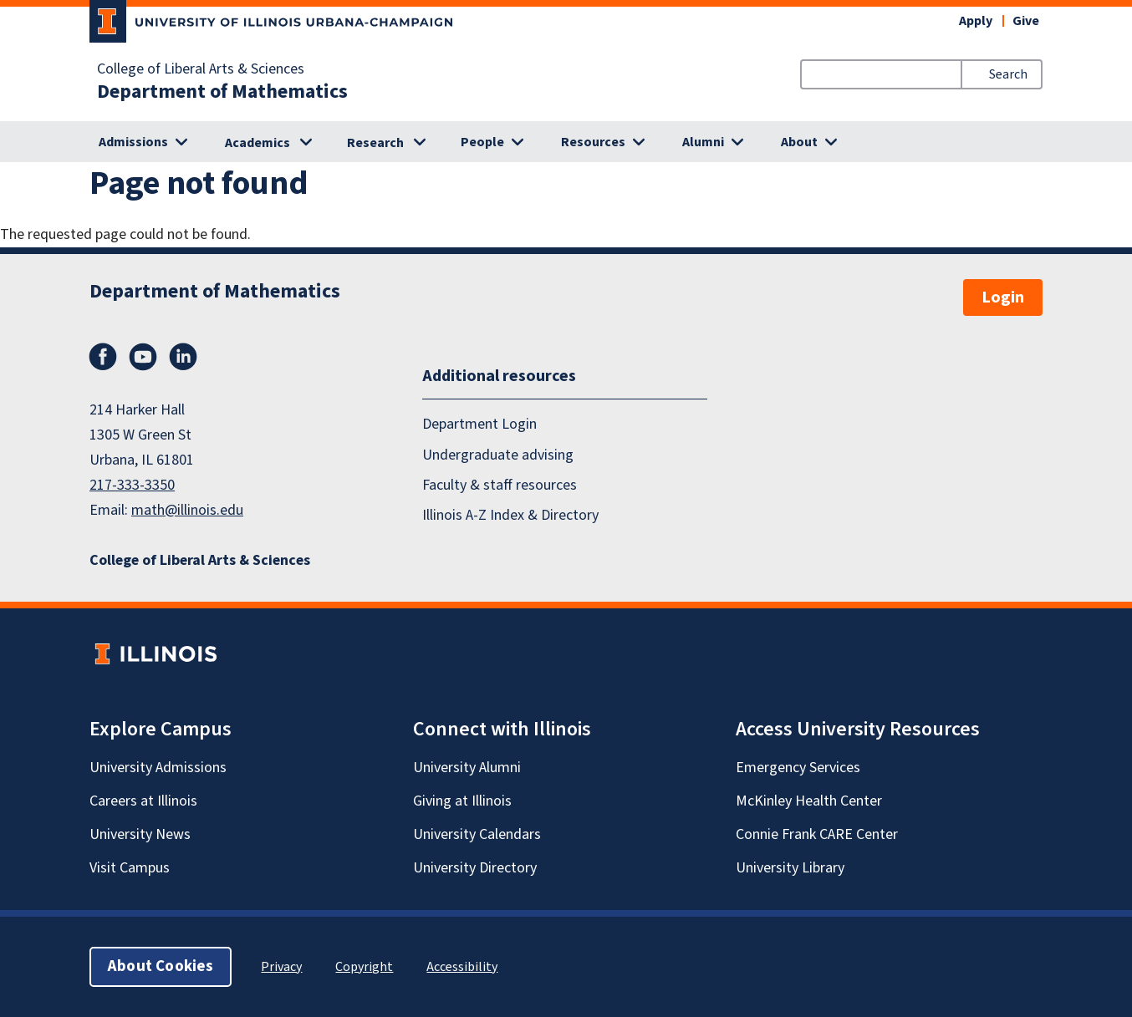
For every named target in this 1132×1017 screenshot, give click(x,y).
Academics (257, 143)
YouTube (143, 356)
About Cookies (160, 966)
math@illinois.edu (187, 510)
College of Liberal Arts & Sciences (200, 69)
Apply (975, 21)
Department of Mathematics (222, 91)
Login (1003, 297)
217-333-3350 (132, 485)
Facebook (102, 356)
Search (1008, 74)
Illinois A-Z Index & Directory (510, 515)
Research (375, 143)
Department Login (479, 424)
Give (1025, 21)
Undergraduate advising (498, 455)
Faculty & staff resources (499, 485)
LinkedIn (183, 356)
